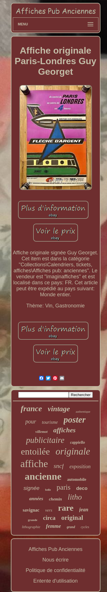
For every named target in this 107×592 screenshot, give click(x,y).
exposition (79, 466)
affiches (64, 430)
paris (63, 487)
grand (71, 527)
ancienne (43, 476)
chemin (55, 499)
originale (73, 451)
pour (30, 421)
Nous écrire (55, 560)
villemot (41, 431)
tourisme (50, 422)
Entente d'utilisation (55, 581)
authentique (83, 411)
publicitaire (45, 440)
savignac (31, 510)
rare (65, 507)
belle (48, 489)
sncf (59, 465)
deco (82, 488)
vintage (59, 409)
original (72, 517)
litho (75, 497)
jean (83, 509)
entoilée (35, 451)
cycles (85, 527)
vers (48, 510)
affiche (34, 463)
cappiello (77, 442)
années (36, 498)
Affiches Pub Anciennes (55, 549)
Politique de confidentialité (55, 570)
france (31, 408)
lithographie (31, 527)
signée (31, 488)
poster (75, 420)
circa (49, 517)
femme (53, 526)
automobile (76, 479)
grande (32, 520)
